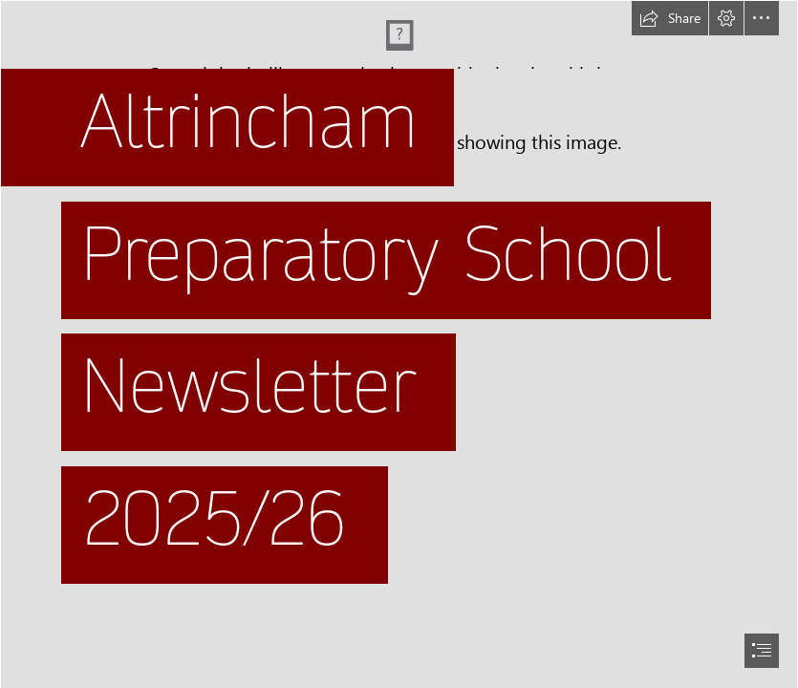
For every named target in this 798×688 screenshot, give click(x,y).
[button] (670, 18)
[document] (399, 344)
